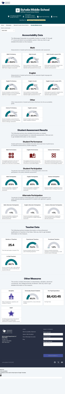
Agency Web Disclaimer (28, 334)
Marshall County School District (21, 25)
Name (47, 332)
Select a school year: (5, 28)
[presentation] (53, 350)
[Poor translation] (1, 374)
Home (2, 25)
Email (46, 336)
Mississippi (8, 25)
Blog (24, 339)
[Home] (6, 2)
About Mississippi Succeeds (29, 336)
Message (47, 341)
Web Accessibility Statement (29, 331)
